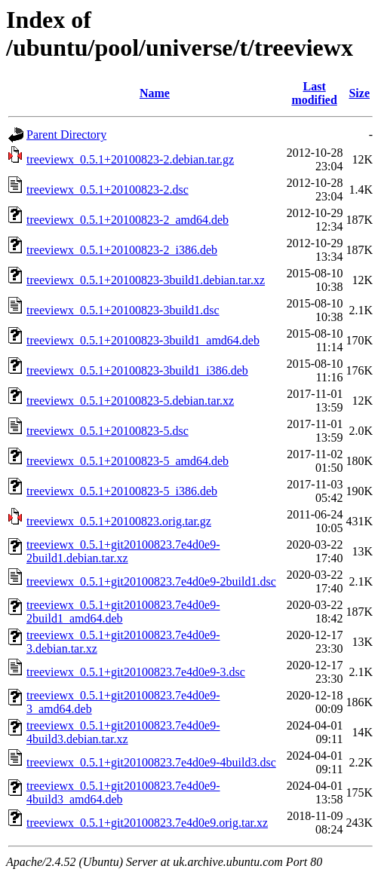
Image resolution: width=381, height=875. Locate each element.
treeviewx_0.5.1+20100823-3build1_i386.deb (137, 370)
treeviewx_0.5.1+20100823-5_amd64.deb (127, 460)
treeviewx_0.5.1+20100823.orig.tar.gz (118, 521)
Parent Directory (66, 134)
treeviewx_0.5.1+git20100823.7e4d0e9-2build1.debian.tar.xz (123, 551)
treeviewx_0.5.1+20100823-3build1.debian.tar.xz (145, 280)
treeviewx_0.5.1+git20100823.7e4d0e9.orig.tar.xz (147, 822)
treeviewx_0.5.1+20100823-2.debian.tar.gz (130, 159)
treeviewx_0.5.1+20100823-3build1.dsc (123, 310)
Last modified (313, 93)
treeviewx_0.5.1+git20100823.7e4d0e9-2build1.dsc (151, 581)
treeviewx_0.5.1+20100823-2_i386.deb (121, 249)
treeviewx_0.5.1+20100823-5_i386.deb (121, 491)
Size (359, 93)
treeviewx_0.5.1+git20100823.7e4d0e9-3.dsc (135, 671)
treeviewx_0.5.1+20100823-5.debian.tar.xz (130, 400)
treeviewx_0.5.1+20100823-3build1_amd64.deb (143, 340)
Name (155, 93)
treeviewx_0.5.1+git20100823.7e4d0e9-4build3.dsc (151, 762)
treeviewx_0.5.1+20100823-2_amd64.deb (127, 219)
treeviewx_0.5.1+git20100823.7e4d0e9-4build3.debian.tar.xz (123, 732)
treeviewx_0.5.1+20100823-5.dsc (107, 430)
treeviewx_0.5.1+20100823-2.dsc (107, 189)
